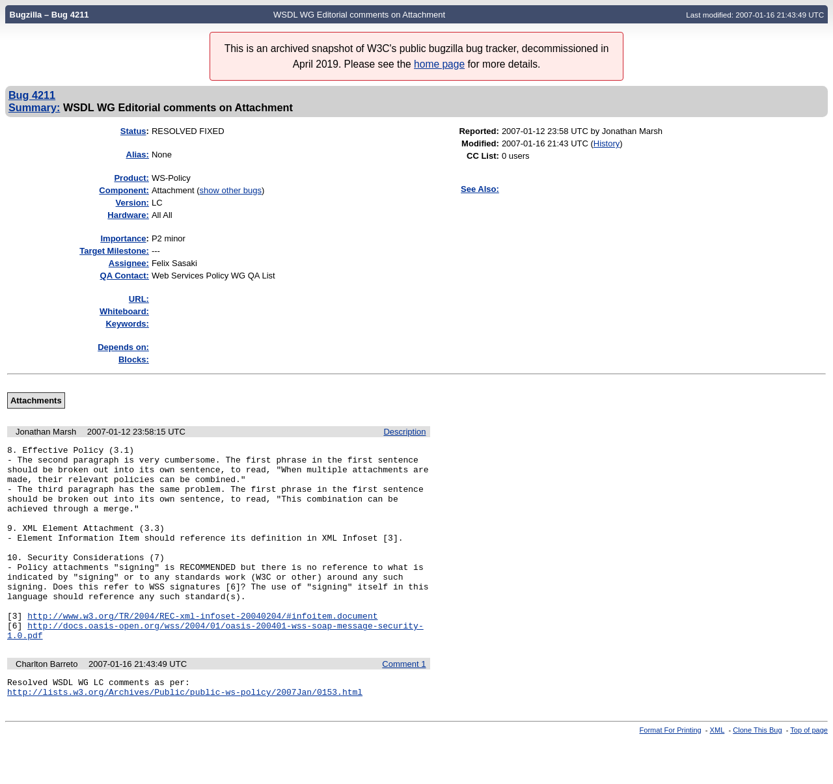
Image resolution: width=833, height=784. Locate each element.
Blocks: (133, 359)
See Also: (480, 189)
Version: (132, 203)
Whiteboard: (124, 311)
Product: (131, 178)
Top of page (809, 773)
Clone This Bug (757, 773)
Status (133, 131)
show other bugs (231, 190)
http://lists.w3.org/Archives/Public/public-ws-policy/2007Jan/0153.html (184, 734)
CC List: (483, 156)
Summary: (34, 107)
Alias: (137, 154)
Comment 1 (404, 703)
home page (439, 64)
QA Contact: (124, 275)
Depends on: (123, 347)
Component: (124, 190)
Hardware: (128, 215)
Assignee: (129, 263)
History (607, 143)
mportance (123, 238)
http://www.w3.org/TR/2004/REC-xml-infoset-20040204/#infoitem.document (202, 650)
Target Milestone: (114, 251)
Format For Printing (671, 773)
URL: (139, 299)
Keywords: (126, 324)
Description (404, 432)
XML (717, 773)
